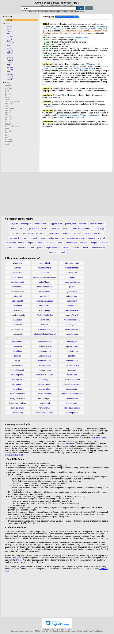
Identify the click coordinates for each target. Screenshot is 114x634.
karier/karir (17, 389)
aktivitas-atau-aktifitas (81, 228)
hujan (9, 62)
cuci (8, 46)
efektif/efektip (44, 310)
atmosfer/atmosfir (17, 315)
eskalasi (87, 233)
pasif (40, 243)
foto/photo (72, 277)
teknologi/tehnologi (72, 408)
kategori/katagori (17, 398)
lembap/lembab (44, 351)
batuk (9, 31)
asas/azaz (17, 306)
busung (10, 43)
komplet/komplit (17, 408)
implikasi (13, 228)
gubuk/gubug (71, 296)
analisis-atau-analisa (76, 238)
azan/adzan (17, 320)
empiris (31, 243)
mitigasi (94, 243)
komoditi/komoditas (17, 403)
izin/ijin (17, 360)
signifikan (15, 233)
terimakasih (28, 233)
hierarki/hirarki (72, 315)
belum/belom (17, 324)
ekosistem (49, 243)
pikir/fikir (71, 356)
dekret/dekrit (44, 291)
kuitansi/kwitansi (45, 346)
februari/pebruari (72, 263)
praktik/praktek (71, 360)
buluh (9, 41)
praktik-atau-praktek (37, 228)
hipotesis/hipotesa (71, 320)
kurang (10, 69)
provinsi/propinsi (72, 365)
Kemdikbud (70, 444)
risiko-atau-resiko (97, 224)
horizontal (98, 233)
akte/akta (17, 268)
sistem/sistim (71, 389)
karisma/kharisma (17, 394)
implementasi (71, 243)
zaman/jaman (71, 412)
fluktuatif (66, 233)
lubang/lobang (45, 356)
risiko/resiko (72, 375)
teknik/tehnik (71, 403)
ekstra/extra (45, 320)
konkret (33, 238)
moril (63, 252)
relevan (85, 247)
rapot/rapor (72, 370)
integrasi (83, 224)
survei (66, 247)
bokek (31, 247)
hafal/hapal (72, 306)
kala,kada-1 (14, 238)
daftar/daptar (44, 282)
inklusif (43, 238)
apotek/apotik (17, 301)
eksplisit (65, 228)
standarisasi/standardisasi (72, 394)
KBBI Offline (16, 560)
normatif (77, 233)
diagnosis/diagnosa (44, 301)
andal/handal (17, 287)
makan (10, 76)
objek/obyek (72, 342)
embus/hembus (44, 329)
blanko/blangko (44, 268)
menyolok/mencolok (44, 375)
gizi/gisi (72, 287)
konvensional (54, 233)
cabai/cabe (44, 272)
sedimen (22, 247)
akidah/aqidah (17, 277)
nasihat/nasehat (45, 394)
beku (9, 34)
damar (10, 53)
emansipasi (26, 224)
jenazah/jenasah (17, 370)
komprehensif (40, 224)
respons (91, 238)
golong (10, 57)
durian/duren (44, 306)
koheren (75, 247)
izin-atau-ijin (99, 228)
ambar (9, 27)
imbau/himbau (72, 334)
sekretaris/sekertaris (71, 384)
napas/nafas (44, 389)
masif (24, 238)
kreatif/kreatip (17, 412)
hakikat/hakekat (71, 310)
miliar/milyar (44, 379)
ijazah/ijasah (71, 324)
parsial (40, 247)
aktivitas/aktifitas (17, 272)
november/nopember (45, 412)
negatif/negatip (44, 398)
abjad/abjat (17, 263)
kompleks (53, 252)
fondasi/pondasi (72, 268)
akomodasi (54, 228)
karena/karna (17, 384)
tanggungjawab (55, 224)
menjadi (101, 238)
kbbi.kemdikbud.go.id (14, 455)
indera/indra (17, 342)
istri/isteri (17, 356)
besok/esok (17, 334)
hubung (10, 60)
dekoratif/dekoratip (45, 287)
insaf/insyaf (17, 346)
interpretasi (40, 233)
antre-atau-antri (98, 247)
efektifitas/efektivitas (44, 315)
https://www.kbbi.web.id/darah (67, 17)
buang (10, 38)
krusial (23, 228)
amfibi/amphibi (17, 282)
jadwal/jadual (17, 365)
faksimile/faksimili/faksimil (45, 334)
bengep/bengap (17, 329)
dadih (9, 48)
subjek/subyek (72, 398)
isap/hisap (17, 351)
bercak (10, 36)
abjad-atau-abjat (53, 247)
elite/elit (44, 324)
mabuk (10, 74)
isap (8, 65)
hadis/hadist (72, 301)
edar (9, 55)
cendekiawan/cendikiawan (44, 277)
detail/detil (44, 296)
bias (60, 243)
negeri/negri (44, 403)
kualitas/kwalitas (45, 342)
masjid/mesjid (44, 365)
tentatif (12, 247)
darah (9, 20)
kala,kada (14, 224)
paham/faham (72, 351)
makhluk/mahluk (45, 360)
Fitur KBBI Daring (98, 437)
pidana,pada (70, 224)
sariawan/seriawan (72, 379)
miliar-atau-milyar (56, 238)
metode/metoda (44, 370)
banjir (9, 29)
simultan (104, 243)
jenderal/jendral (17, 375)
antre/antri (17, 296)
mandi (10, 79)
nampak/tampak (45, 384)
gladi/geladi (72, 291)
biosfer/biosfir (44, 263)
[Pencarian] (49, 8)
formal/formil (71, 272)
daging (10, 50)
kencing (10, 67)
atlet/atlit (17, 310)
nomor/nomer (44, 408)
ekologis (83, 243)
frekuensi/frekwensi (72, 282)
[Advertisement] (75, 148)
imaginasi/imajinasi (72, 329)
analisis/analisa (17, 291)
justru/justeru (17, 379)
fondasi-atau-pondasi (15, 243)
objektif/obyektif (72, 346)
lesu (8, 72)
